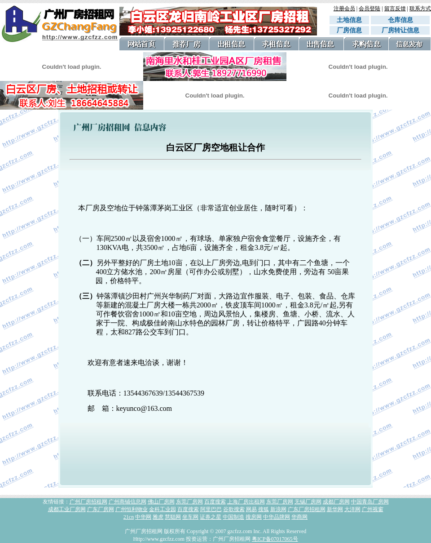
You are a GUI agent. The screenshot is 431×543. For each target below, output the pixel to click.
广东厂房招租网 (306, 509)
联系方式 (420, 8)
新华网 (335, 509)
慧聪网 (173, 517)
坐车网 (190, 517)
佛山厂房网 (161, 501)
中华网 (143, 517)
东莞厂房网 (189, 501)
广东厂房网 (100, 509)
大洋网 (352, 509)
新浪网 (278, 509)
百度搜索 (215, 501)
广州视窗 (372, 509)
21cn (128, 517)
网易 (251, 509)
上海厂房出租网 (246, 501)
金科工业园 (162, 509)
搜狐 (263, 509)
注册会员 (344, 8)
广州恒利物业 (131, 509)
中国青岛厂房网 (370, 501)
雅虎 (158, 517)
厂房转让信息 (400, 30)
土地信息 (349, 20)
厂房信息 (349, 30)
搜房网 (254, 517)
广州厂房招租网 (88, 501)
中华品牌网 (276, 517)
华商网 (299, 517)
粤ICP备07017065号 (275, 539)
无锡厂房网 (308, 501)
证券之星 (210, 517)
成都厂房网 (336, 501)
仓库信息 (403, 20)
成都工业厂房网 (67, 509)
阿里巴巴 (211, 509)
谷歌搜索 (234, 509)
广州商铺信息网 (127, 501)
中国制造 (233, 517)
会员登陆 (369, 8)
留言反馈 (395, 8)
